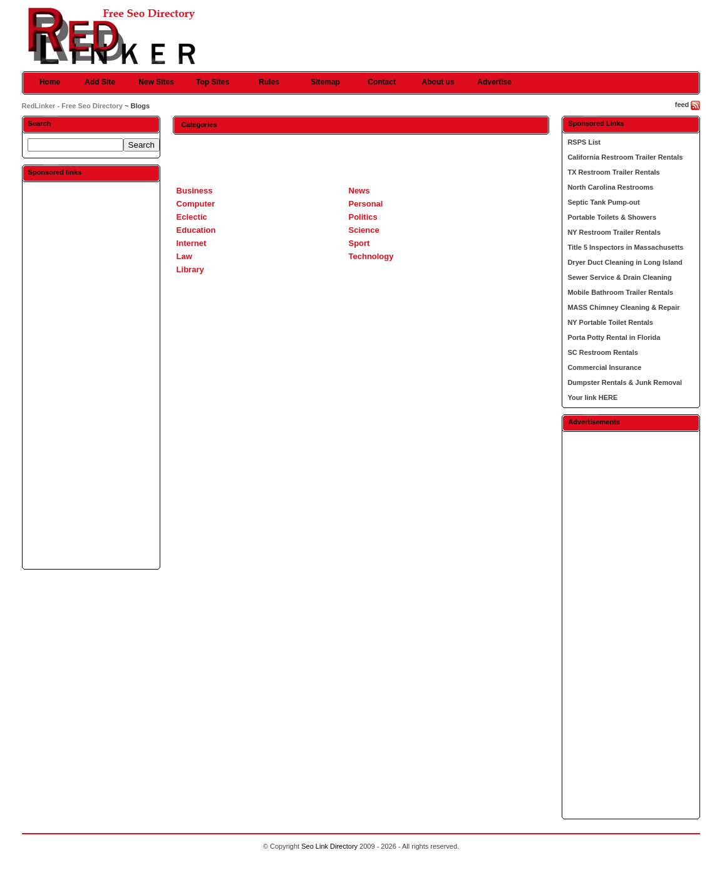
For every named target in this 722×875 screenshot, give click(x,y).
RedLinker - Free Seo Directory (72, 106)
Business (195, 190)
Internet (192, 243)
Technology (371, 256)
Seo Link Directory (329, 846)
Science (364, 230)
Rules (269, 82)
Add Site (100, 82)
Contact (382, 82)
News (359, 190)
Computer (196, 203)
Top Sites (212, 82)
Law (184, 256)
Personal (366, 203)
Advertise (494, 82)
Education (196, 230)
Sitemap (325, 82)
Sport (359, 243)
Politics (363, 217)
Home (49, 82)
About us (438, 82)
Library (190, 269)
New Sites (156, 82)
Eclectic (192, 217)
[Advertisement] (91, 375)
